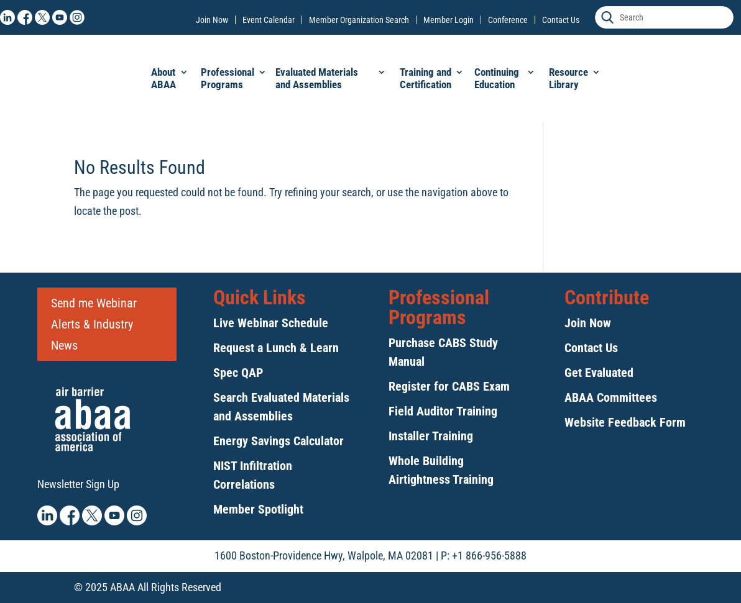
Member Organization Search (359, 20)
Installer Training (431, 435)
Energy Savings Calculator (278, 440)
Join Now (212, 20)
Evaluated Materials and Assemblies (316, 78)
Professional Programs (227, 78)
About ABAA (163, 78)
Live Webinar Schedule (270, 322)
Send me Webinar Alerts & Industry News (94, 324)
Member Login (448, 20)
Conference (508, 20)
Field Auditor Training (443, 411)
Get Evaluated (598, 372)
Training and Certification (425, 78)
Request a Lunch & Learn (276, 347)
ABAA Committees (610, 397)
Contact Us (560, 20)
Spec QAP (238, 372)
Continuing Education (496, 78)
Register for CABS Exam (449, 386)
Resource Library (568, 78)
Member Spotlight (258, 509)
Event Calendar (268, 20)
